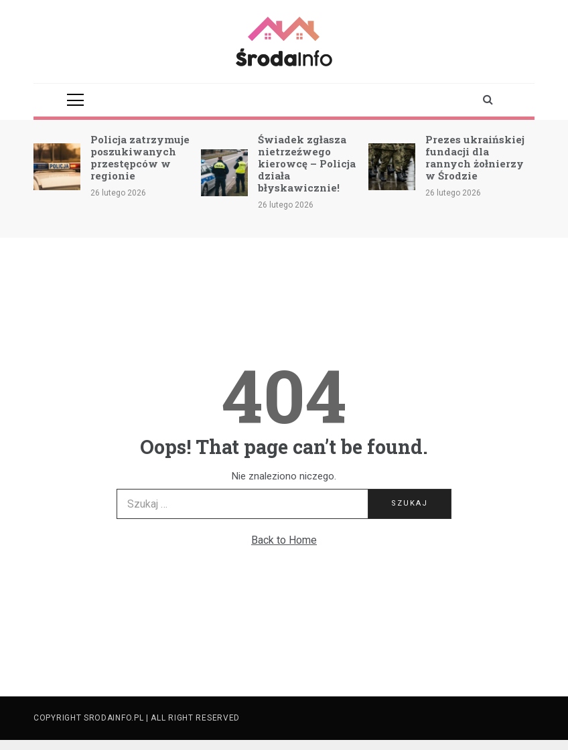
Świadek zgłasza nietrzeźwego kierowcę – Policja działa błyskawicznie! (307, 163)
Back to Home (284, 540)
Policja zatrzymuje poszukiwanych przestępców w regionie (140, 157)
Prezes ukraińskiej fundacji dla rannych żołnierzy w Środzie (474, 157)
